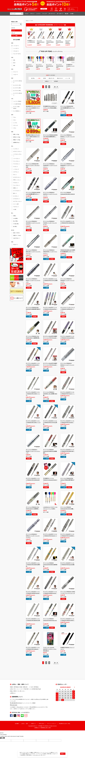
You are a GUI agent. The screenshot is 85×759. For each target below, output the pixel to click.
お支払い (23, 723)
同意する (62, 753)
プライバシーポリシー (51, 723)
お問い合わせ (41, 723)
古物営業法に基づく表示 (46, 727)
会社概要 (17, 723)
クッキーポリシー (36, 755)
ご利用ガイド (33, 723)
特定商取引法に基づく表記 (64, 723)
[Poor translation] (3, 738)
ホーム (27, 20)
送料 (27, 723)
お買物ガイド (37, 727)
